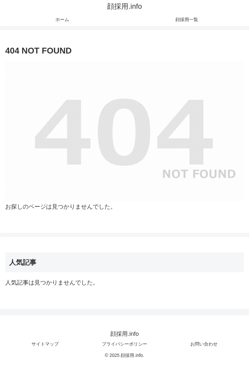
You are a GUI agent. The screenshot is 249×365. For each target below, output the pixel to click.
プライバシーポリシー (124, 344)
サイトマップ (45, 344)
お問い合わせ (204, 344)
